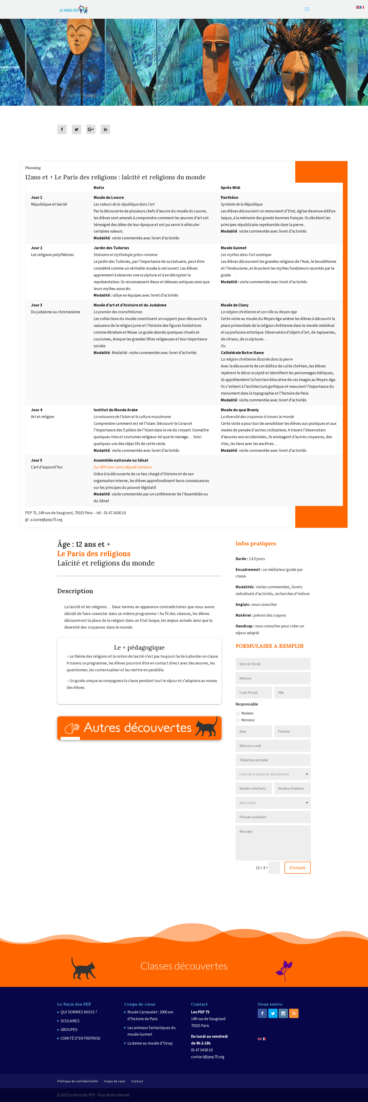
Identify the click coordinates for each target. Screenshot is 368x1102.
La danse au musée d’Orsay (150, 1043)
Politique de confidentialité (77, 1081)
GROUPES (69, 1029)
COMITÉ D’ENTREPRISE (80, 1038)
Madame (244, 713)
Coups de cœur (114, 1081)
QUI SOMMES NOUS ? (79, 1012)
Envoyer (298, 867)
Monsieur (245, 720)
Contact (137, 1081)
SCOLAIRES (70, 1020)
